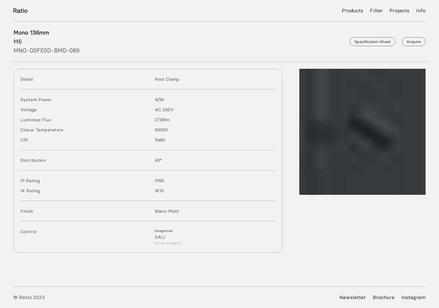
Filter (376, 10)
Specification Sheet (372, 41)
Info (421, 10)
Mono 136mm (31, 32)
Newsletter (352, 297)
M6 (17, 41)
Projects (399, 10)
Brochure (383, 297)
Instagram (413, 297)
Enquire (414, 41)
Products (352, 10)
